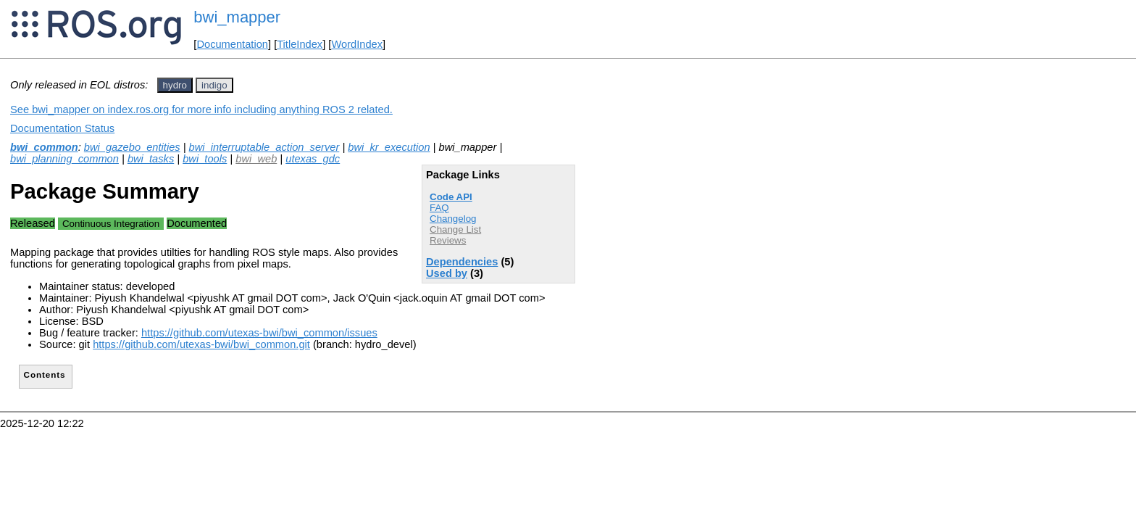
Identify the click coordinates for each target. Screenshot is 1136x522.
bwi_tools (205, 159)
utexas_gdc (312, 159)
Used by (446, 273)
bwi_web (256, 159)
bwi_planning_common (64, 159)
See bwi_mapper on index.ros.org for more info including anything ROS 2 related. (201, 109)
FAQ (439, 207)
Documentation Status (62, 128)
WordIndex (357, 44)
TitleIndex (299, 44)
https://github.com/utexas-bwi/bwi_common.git (201, 344)
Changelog (453, 218)
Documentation (232, 44)
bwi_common (44, 147)
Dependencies (462, 262)
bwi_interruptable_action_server (264, 147)
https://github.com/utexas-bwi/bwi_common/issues (259, 333)
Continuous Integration (110, 223)
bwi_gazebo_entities (132, 147)
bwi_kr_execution (389, 147)
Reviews (448, 240)
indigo (214, 85)
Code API (451, 196)
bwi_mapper (236, 17)
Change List (455, 229)
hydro (175, 85)
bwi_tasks (151, 159)
